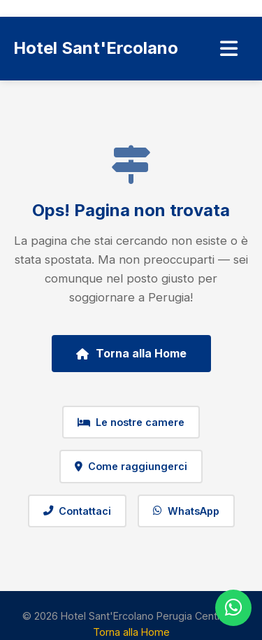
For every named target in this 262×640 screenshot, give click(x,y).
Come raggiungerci (131, 466)
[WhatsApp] (233, 608)
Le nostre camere (131, 422)
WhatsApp (186, 511)
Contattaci (77, 511)
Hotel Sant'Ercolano (95, 48)
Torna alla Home (131, 353)
